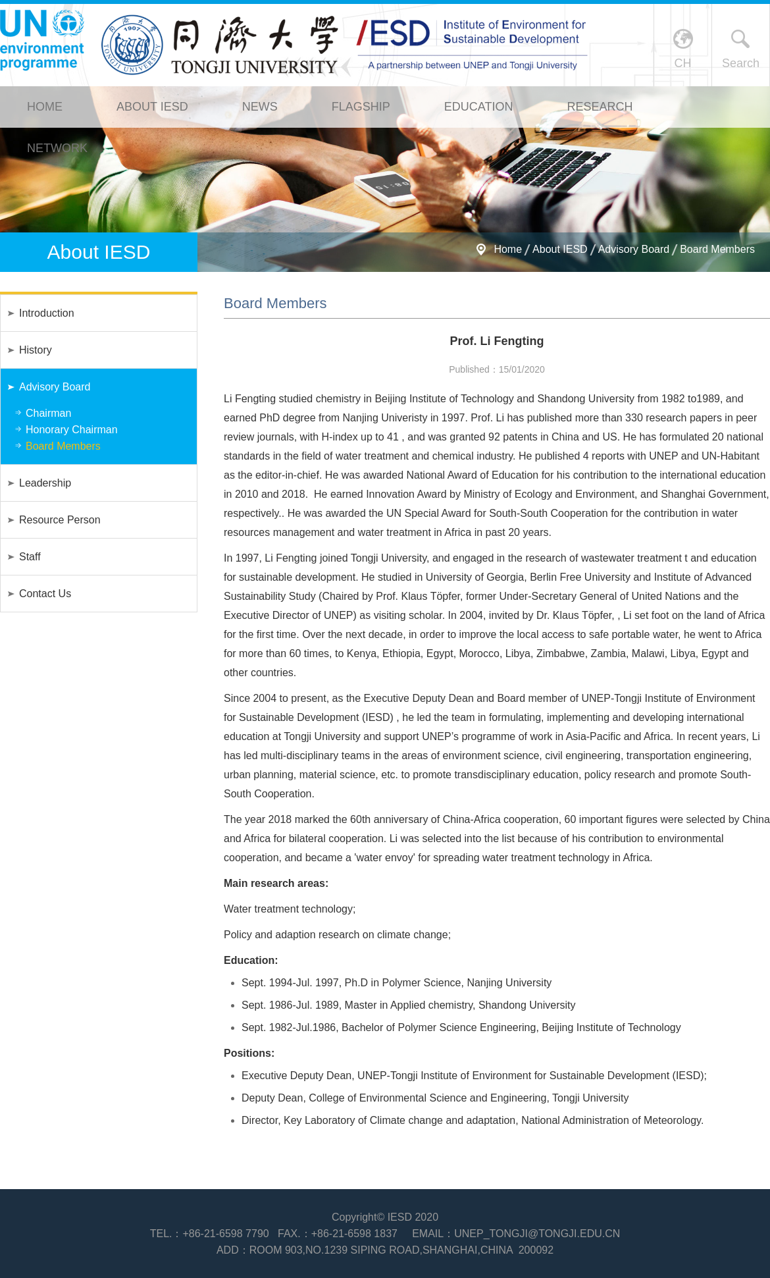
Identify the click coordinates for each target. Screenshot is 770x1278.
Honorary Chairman (72, 429)
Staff (30, 556)
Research (599, 106)
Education (478, 106)
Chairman (48, 413)
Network (57, 148)
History (35, 350)
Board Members (717, 249)
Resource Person (60, 519)
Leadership (45, 483)
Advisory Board (634, 249)
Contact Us (45, 593)
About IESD (152, 106)
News (260, 106)
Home (45, 106)
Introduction (46, 313)
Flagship (361, 106)
